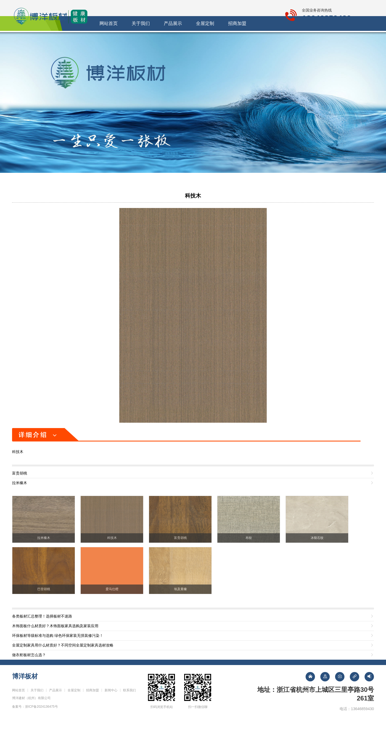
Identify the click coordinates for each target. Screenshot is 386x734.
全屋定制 (193, 39)
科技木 (193, 210)
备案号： (35, 721)
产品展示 (161, 39)
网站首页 (96, 39)
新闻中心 (257, 39)
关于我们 (129, 39)
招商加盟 (225, 39)
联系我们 (289, 39)
